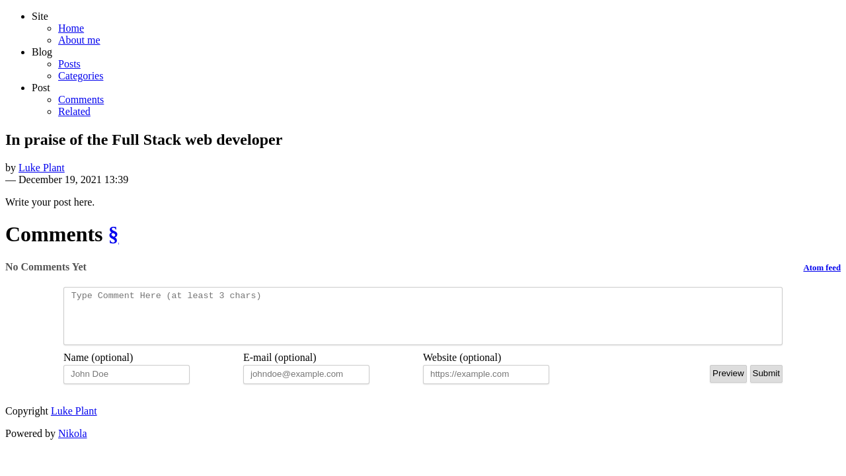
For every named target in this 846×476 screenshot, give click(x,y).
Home (71, 28)
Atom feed (822, 267)
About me (79, 40)
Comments (81, 99)
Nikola (72, 443)
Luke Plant (42, 167)
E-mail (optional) (280, 367)
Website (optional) (462, 367)
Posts (69, 63)
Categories (80, 75)
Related (74, 111)
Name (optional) (98, 367)
